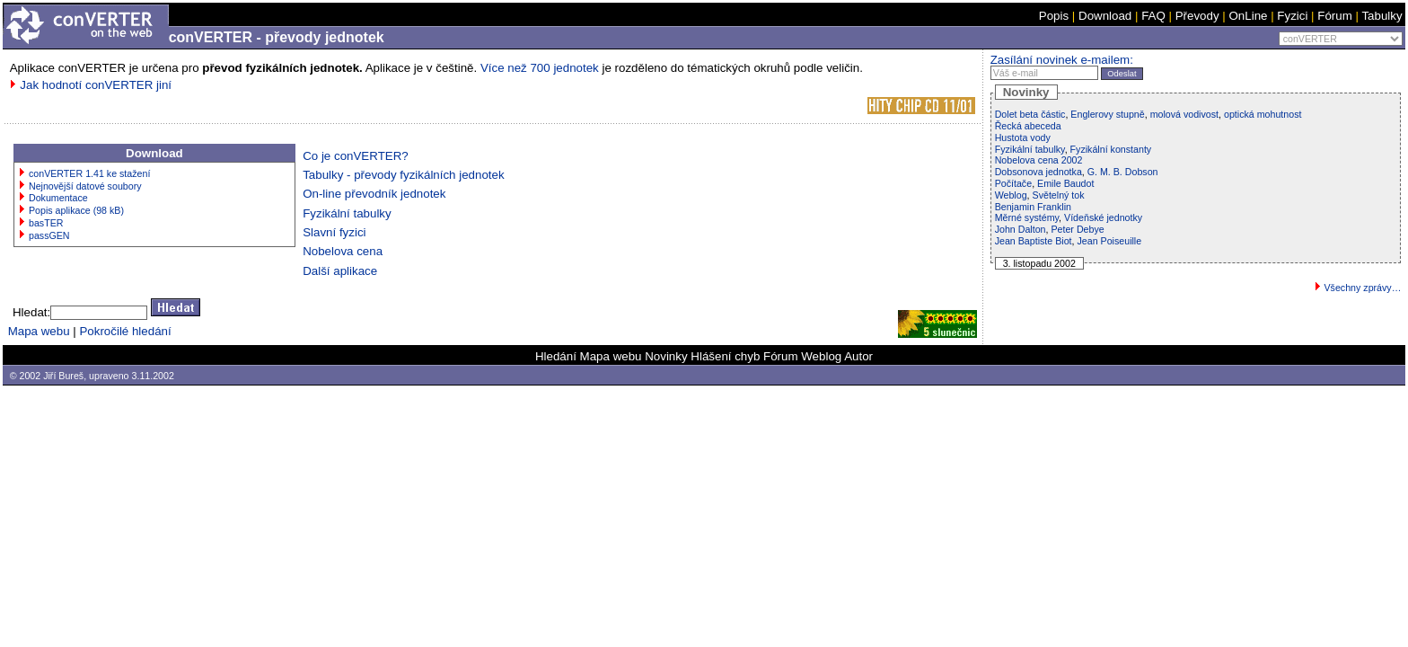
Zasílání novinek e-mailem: (1061, 59)
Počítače (1013, 183)
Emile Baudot (1065, 183)
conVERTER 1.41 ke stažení (89, 173)
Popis (1054, 15)
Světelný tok (1059, 195)
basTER (46, 222)
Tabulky (1381, 15)
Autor (858, 356)
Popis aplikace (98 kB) (76, 210)
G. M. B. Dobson (1122, 171)
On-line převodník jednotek (374, 193)
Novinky (666, 356)
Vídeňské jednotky (1103, 217)
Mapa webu (39, 331)
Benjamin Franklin (1033, 206)
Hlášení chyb (725, 356)
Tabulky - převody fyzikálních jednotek (403, 175)
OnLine (1247, 15)
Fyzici (1292, 15)
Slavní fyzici (334, 232)
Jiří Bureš (63, 375)
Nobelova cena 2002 (1039, 160)
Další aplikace (340, 271)
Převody (1197, 15)
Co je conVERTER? (356, 156)
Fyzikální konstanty (1111, 149)
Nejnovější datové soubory (85, 186)
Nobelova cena (343, 251)
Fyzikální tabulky (347, 213)
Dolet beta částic (1030, 114)
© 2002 (25, 375)
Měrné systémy (1027, 217)
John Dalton (1020, 229)
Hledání (555, 356)
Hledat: (31, 312)
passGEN (49, 235)
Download (1104, 15)
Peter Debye (1077, 229)
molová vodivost (1184, 114)
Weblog (1011, 195)
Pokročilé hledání (125, 331)
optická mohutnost (1262, 114)
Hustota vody (1023, 137)
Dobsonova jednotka (1038, 171)
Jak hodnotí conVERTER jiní (96, 85)
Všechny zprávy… (1362, 287)
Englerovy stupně (1107, 114)
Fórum (1334, 15)
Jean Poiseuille (1109, 240)
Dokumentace (58, 197)
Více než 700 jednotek (539, 68)
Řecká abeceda (1028, 125)
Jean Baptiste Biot (1033, 240)
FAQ (1153, 15)
